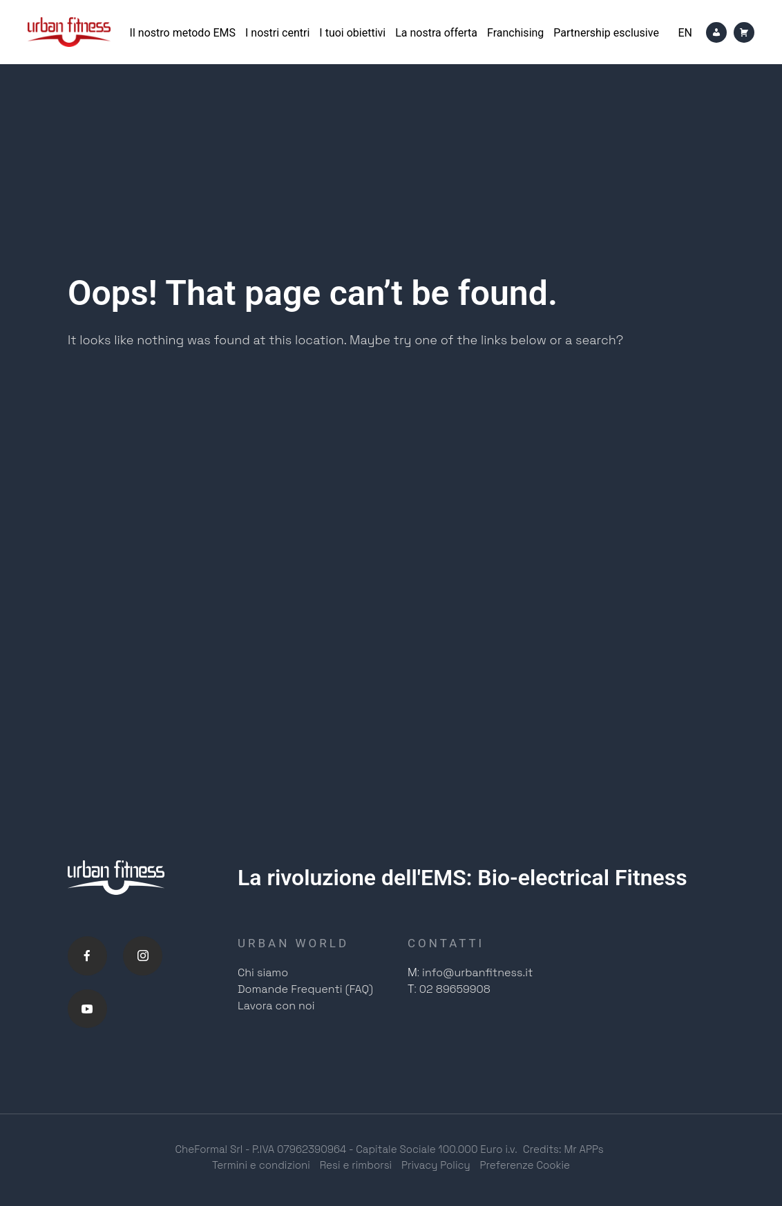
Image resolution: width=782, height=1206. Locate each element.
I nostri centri (277, 32)
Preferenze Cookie (525, 1170)
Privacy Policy (435, 1170)
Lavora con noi (276, 1006)
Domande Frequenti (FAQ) (305, 989)
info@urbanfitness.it (477, 973)
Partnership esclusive (606, 32)
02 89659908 (454, 989)
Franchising (515, 32)
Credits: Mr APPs (563, 1154)
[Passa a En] (685, 33)
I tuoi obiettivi (352, 32)
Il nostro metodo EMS (183, 32)
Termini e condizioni (261, 1170)
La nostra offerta (436, 32)
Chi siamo (263, 973)
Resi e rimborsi (356, 1170)
